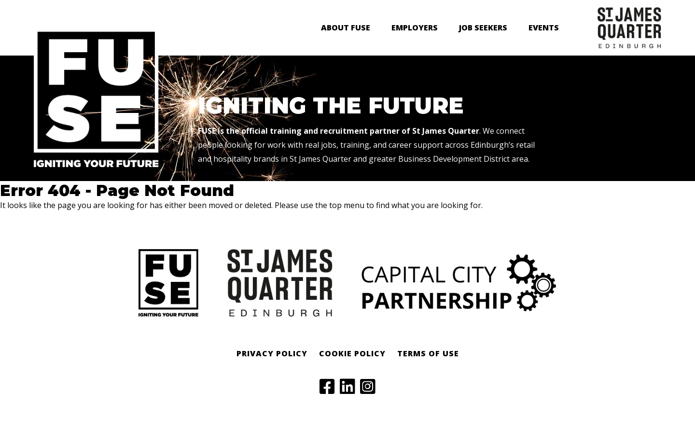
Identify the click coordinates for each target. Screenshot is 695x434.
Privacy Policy (271, 353)
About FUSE (345, 27)
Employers (414, 27)
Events (543, 27)
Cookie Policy (352, 353)
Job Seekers (483, 27)
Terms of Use (428, 353)
